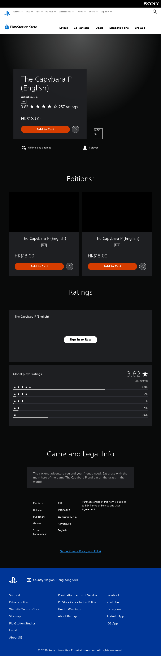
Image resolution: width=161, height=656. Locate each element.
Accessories (65, 11)
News (80, 11)
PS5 (28, 11)
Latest (63, 24)
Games (16, 11)
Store (92, 11)
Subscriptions (119, 24)
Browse (140, 24)
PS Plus (49, 11)
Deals (99, 24)
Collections (82, 24)
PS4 (38, 11)
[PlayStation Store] (21, 23)
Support (104, 11)
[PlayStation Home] (7, 12)
